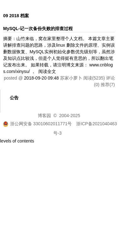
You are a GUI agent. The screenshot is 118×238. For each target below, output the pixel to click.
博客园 (44, 115)
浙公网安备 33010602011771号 (37, 123)
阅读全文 (47, 71)
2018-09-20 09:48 (41, 77)
